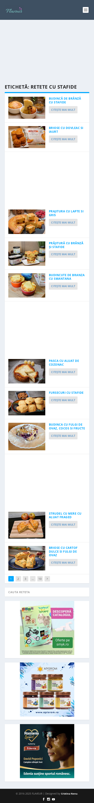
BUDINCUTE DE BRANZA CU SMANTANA (67, 277)
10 (40, 579)
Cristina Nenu (69, 793)
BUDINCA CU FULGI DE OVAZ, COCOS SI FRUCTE (67, 426)
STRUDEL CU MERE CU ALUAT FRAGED (65, 515)
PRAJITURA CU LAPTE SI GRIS (66, 213)
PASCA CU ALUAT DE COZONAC (64, 363)
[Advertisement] (47, 52)
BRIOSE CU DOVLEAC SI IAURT (66, 130)
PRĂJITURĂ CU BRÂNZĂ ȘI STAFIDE (66, 245)
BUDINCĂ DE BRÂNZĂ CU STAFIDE (65, 100)
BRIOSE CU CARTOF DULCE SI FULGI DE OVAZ (63, 551)
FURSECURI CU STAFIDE (66, 393)
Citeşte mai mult (63, 109)
